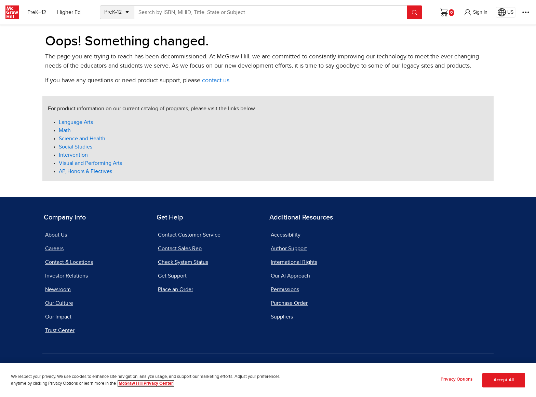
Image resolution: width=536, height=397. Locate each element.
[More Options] (526, 12)
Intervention (73, 155)
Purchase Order (289, 303)
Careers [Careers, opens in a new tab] (54, 248)
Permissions (285, 289)
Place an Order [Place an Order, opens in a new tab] (175, 289)
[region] (268, 380)
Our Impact (58, 317)
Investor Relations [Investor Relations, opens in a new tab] (66, 276)
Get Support (172, 276)
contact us (215, 80)
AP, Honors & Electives (85, 171)
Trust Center (60, 330)
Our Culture (59, 303)
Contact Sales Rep (180, 248)
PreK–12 (36, 12)
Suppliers (282, 317)
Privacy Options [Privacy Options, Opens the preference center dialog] (456, 379)
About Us (56, 235)
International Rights (294, 262)
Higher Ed (69, 12)
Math (65, 130)
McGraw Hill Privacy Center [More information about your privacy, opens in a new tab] (146, 383)
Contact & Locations (69, 262)
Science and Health (82, 138)
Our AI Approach (290, 276)
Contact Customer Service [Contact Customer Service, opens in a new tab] (189, 235)
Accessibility (285, 235)
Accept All (504, 380)
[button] (475, 12)
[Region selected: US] (505, 12)
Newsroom (58, 289)
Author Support (289, 248)
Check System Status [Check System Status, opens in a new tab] (183, 262)
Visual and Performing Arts (90, 163)
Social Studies (75, 147)
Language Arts (76, 122)
